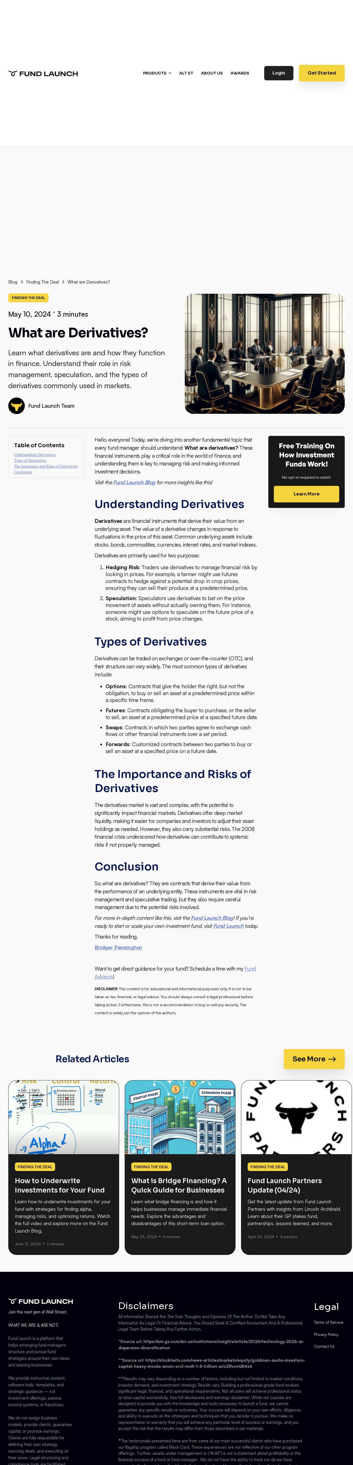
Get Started (322, 73)
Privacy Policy (326, 1334)
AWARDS (240, 73)
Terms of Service (328, 1322)
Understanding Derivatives (34, 455)
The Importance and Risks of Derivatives (46, 466)
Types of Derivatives (30, 461)
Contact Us (324, 1346)
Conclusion (23, 472)
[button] (158, 73)
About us (212, 73)
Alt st (186, 73)
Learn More (307, 494)
